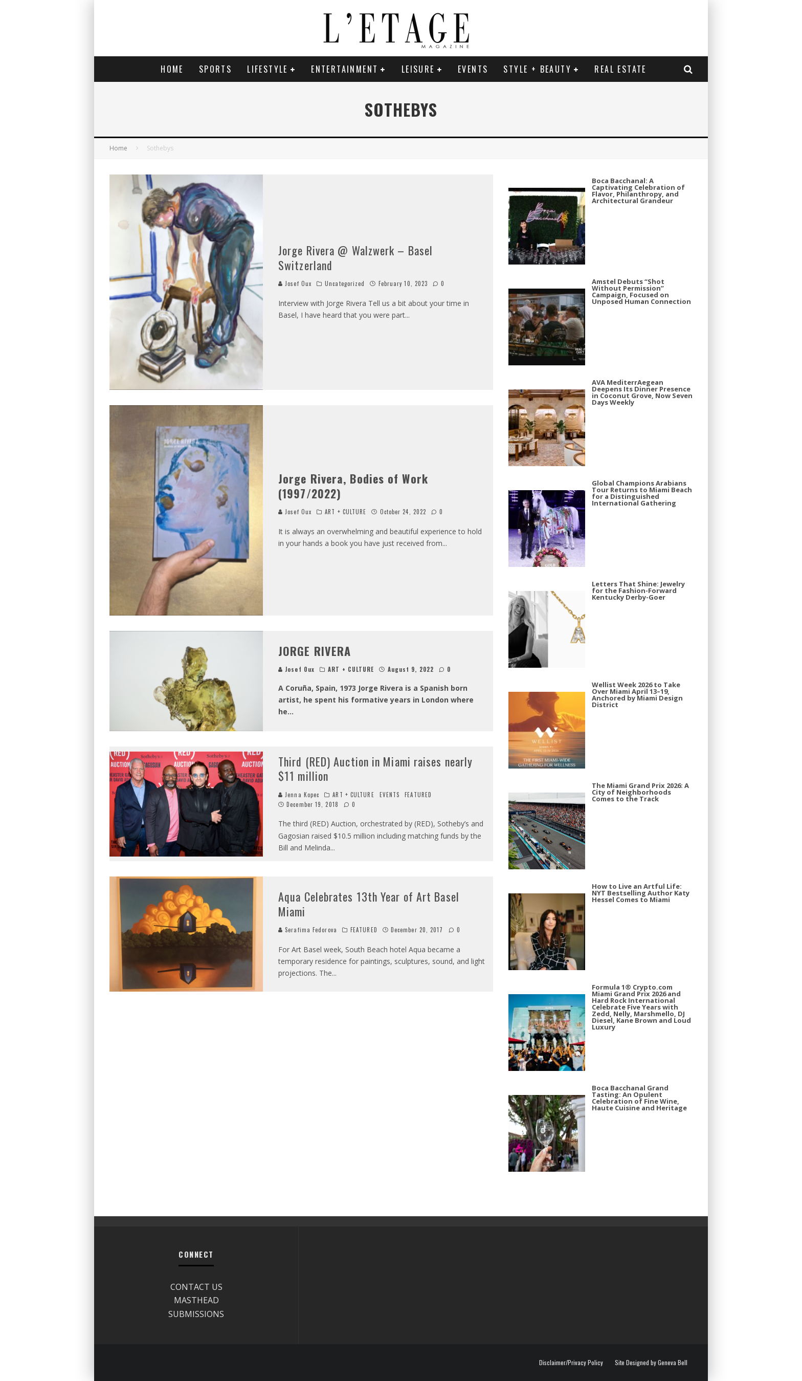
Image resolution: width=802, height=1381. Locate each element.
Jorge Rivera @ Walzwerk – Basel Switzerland (355, 257)
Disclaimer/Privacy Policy (571, 1363)
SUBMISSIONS (196, 1314)
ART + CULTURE (345, 511)
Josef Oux (294, 283)
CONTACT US (196, 1286)
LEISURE (418, 69)
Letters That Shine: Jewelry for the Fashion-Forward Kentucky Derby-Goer (638, 590)
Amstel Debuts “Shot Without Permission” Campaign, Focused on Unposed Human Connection (641, 291)
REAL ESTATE (620, 69)
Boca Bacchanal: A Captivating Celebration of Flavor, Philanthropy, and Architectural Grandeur (638, 190)
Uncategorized (345, 283)
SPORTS (215, 69)
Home (172, 69)
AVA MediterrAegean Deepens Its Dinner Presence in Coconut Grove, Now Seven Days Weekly (642, 392)
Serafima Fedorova (307, 930)
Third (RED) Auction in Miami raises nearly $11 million (375, 768)
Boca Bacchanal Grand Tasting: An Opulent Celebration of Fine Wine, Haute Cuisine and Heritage (639, 1097)
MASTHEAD (196, 1300)
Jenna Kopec (298, 795)
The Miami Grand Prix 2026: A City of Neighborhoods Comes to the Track (640, 792)
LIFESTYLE (267, 69)
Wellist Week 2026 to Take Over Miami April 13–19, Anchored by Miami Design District (637, 694)
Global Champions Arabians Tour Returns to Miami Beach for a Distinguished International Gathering (642, 493)
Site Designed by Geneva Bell (651, 1363)
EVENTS (473, 69)
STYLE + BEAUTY (537, 69)
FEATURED (418, 794)
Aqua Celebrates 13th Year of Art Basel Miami (368, 903)
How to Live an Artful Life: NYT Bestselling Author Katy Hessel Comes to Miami (640, 893)
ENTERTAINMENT (344, 69)
